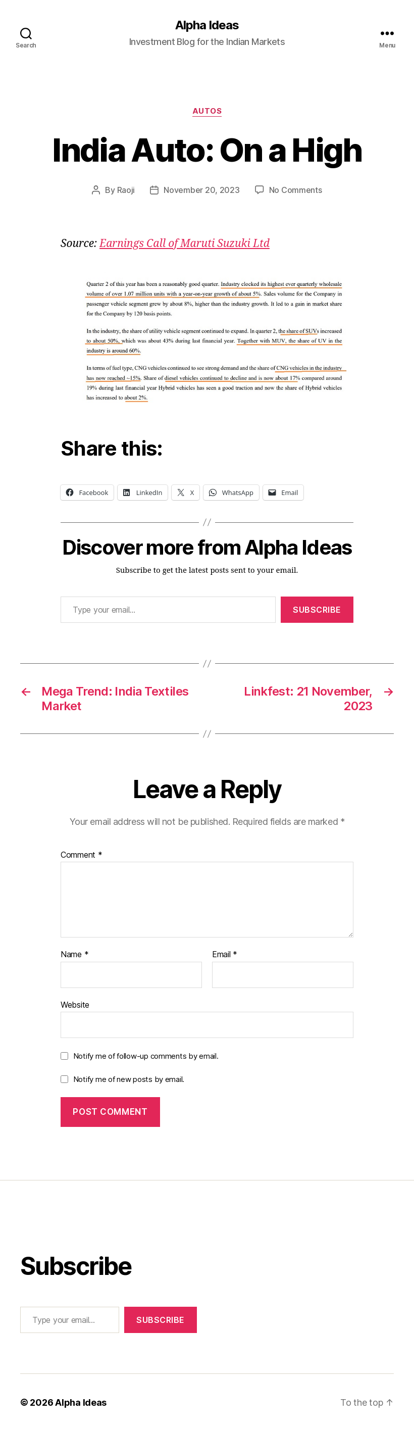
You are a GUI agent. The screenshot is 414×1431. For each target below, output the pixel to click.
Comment (81, 855)
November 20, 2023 (201, 190)
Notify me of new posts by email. (128, 1079)
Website (75, 1005)
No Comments (295, 190)
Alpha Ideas (207, 25)
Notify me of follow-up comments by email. (146, 1056)
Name (74, 954)
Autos (207, 111)
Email (224, 954)
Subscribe (317, 610)
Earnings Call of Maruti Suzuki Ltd (184, 244)
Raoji (126, 190)
